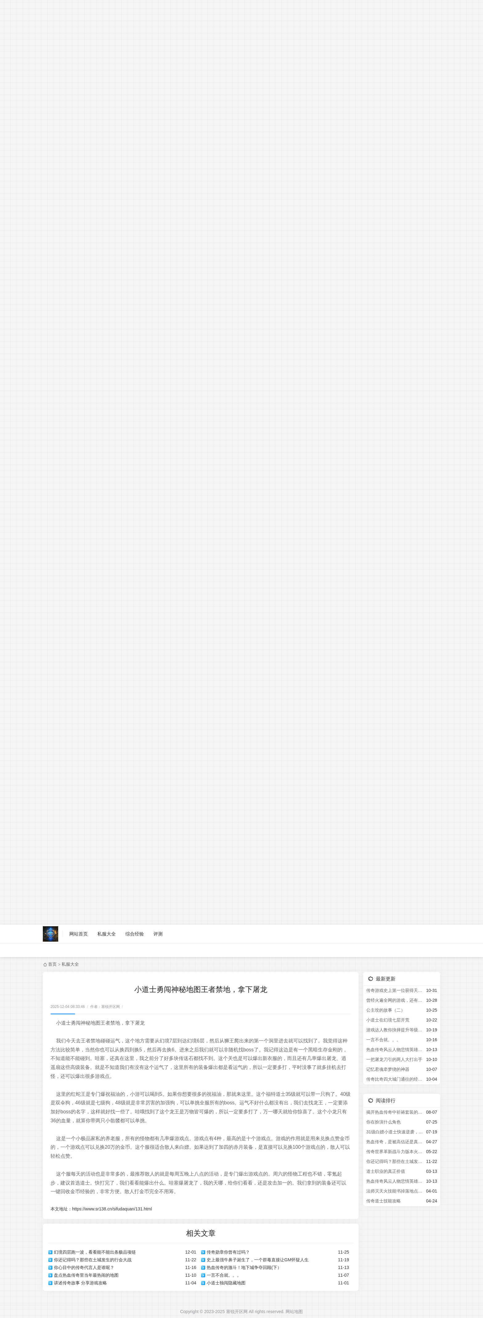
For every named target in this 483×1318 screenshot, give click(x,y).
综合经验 (135, 933)
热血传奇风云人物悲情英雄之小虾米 (395, 1049)
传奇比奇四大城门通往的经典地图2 (395, 1079)
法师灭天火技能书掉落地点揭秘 (395, 1191)
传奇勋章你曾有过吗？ (228, 1252)
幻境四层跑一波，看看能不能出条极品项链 (95, 1252)
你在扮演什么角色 (383, 1121)
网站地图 (294, 1311)
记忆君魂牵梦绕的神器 (387, 1069)
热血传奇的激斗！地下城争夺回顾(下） (244, 1267)
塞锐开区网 (237, 1311)
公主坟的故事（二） (385, 1010)
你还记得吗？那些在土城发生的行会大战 (93, 1259)
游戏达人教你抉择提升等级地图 (395, 1029)
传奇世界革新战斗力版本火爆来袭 (395, 1151)
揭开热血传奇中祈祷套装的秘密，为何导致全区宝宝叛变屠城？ (395, 1112)
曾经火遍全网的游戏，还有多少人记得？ (395, 1000)
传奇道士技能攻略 (383, 1200)
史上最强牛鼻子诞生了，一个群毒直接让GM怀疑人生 (258, 1259)
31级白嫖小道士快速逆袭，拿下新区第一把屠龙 (395, 1131)
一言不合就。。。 (224, 1275)
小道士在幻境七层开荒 (387, 1019)
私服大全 (107, 933)
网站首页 (79, 933)
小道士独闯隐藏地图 (226, 1282)
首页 (52, 964)
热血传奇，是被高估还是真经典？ (395, 1141)
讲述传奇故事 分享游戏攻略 (80, 1282)
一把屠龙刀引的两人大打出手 (394, 1059)
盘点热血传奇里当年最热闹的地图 (86, 1275)
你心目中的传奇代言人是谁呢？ (84, 1267)
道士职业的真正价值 (385, 1171)
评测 (158, 933)
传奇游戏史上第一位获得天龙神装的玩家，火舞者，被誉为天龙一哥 (395, 990)
